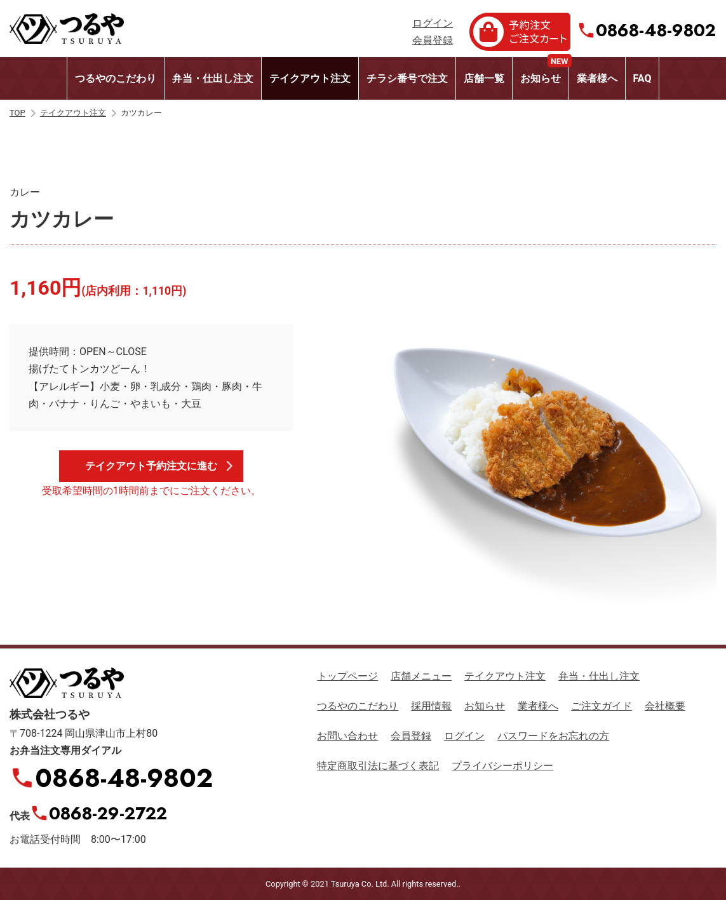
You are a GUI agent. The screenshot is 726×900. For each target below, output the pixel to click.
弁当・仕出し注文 (212, 78)
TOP (17, 113)
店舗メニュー (421, 676)
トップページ (347, 676)
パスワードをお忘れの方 (553, 736)
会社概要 (665, 706)
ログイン (432, 23)
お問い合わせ (347, 736)
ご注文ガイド (601, 706)
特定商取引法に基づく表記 (378, 766)
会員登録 (432, 40)
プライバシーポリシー (502, 766)
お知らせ (544, 70)
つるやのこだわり (115, 78)
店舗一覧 (484, 78)
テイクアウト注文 (310, 78)
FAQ (642, 78)
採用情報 (431, 706)
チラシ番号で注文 (407, 78)
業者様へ (597, 78)
